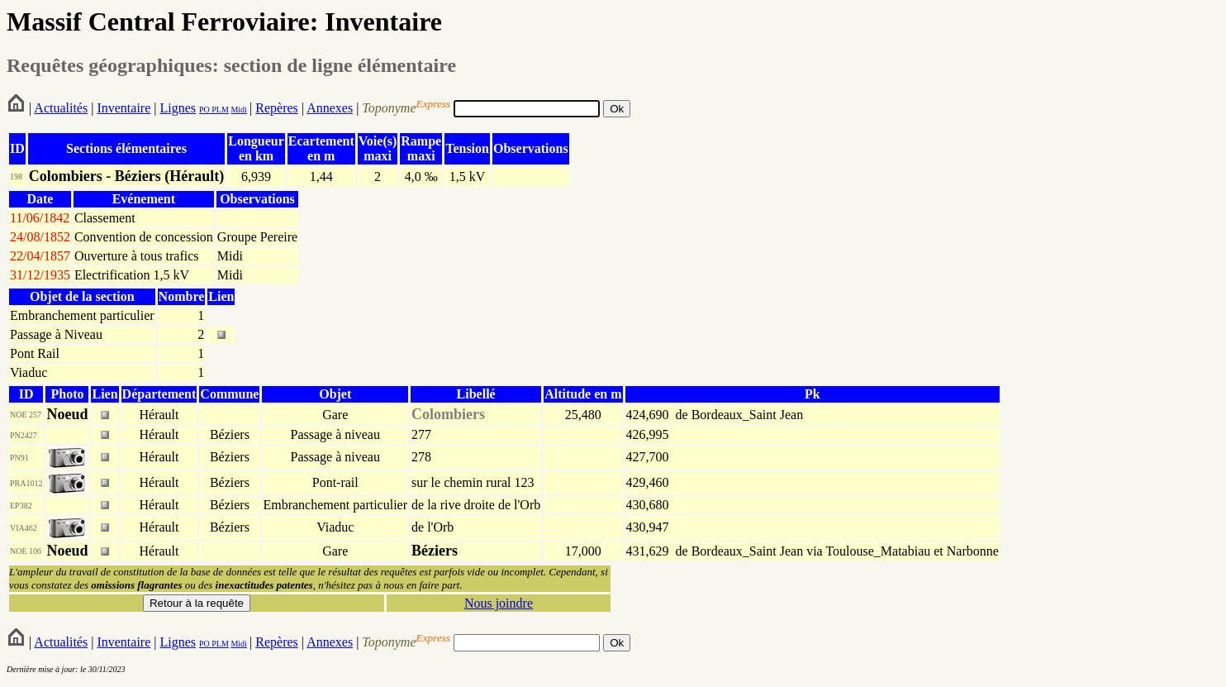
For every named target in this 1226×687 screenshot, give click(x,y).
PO (204, 109)
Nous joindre (498, 603)
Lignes (177, 108)
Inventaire (123, 108)
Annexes (329, 108)
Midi (238, 109)
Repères (276, 108)
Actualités (61, 108)
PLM (219, 109)
